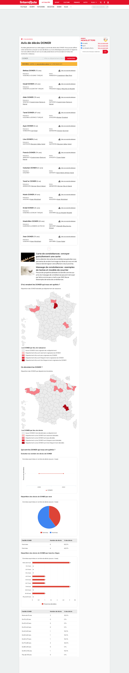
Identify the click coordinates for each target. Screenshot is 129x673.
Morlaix (59, 117)
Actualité (84, 43)
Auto (85, 2)
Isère (43, 144)
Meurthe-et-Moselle (68, 89)
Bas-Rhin (69, 75)
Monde (59, 7)
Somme (65, 131)
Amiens (59, 131)
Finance (77, 2)
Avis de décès (28, 39)
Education (50, 7)
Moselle (69, 213)
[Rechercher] (100, 7)
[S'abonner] (94, 52)
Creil (32, 131)
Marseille (60, 226)
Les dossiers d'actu (87, 48)
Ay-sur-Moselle (61, 213)
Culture (67, 2)
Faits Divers (41, 7)
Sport (57, 2)
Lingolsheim (61, 75)
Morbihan (37, 199)
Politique (24, 7)
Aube (63, 157)
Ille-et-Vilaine (41, 186)
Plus (94, 2)
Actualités (46, 2)
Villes (66, 7)
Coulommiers (34, 102)
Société (32, 7)
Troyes (59, 157)
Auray (32, 199)
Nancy (59, 89)
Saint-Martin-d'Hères (63, 173)
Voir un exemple (103, 43)
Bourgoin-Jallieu (36, 144)
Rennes (33, 186)
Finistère (64, 117)
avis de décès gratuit (43, 64)
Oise (35, 131)
